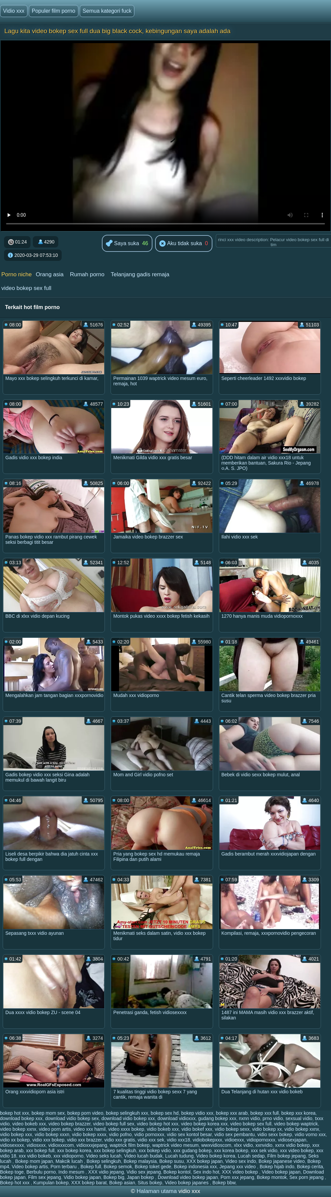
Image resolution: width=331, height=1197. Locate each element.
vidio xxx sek (151, 1139)
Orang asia (50, 274)
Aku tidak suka (180, 243)
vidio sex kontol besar (189, 1134)
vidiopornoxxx (261, 1139)
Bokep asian (122, 1182)
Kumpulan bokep (51, 1182)
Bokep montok (272, 1177)
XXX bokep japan (204, 1161)
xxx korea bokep (231, 1150)
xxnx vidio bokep (292, 1145)
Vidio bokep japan (82, 1177)
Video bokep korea (216, 1156)
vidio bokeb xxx (163, 1129)
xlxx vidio (243, 1145)
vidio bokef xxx (197, 1129)
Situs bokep (150, 1182)
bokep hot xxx (14, 1113)
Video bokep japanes (187, 1182)
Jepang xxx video (238, 1166)
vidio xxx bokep (48, 1139)
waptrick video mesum (175, 1145)
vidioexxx (234, 1139)
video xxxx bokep (126, 1129)
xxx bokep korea (74, 1150)
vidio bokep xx (267, 1129)
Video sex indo (240, 1161)
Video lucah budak (143, 1156)
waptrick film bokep (130, 1145)
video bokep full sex (113, 1123)
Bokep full (90, 1166)
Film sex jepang (44, 1177)
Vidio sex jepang (144, 1172)
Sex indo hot (206, 1172)
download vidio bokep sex (72, 1118)
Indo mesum (71, 1172)
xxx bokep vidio (155, 1150)
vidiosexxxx (12, 1145)
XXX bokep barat (89, 1182)
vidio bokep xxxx (89, 1134)
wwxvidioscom (216, 1145)
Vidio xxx (13, 11)
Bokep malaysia (140, 1161)
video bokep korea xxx (204, 1123)
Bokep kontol (177, 1172)
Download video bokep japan (188, 1177)
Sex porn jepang (307, 1177)
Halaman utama (157, 1191)
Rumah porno (87, 274)
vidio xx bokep (15, 1139)
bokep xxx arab (232, 1113)
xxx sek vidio (264, 1150)
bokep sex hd (165, 1113)
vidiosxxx (36, 1145)
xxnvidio (264, 1145)
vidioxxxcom (61, 1145)
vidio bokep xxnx (301, 1129)
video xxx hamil (89, 1129)
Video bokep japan (281, 1172)
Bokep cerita (310, 1166)
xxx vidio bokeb (35, 1156)
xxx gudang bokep (193, 1150)
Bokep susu (171, 1161)
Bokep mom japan (34, 1161)
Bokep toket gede (153, 1166)
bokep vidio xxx (197, 1113)
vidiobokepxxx (207, 1139)
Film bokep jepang (286, 1156)
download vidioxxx (176, 1118)
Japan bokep (141, 1177)
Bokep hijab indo (277, 1166)
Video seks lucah (104, 1156)
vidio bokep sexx (232, 1129)
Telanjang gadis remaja (140, 274)
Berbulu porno (41, 1172)
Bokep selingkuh (103, 1161)
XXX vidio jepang (106, 1172)
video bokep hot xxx (158, 1123)
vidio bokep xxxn (52, 1134)
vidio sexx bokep (274, 1134)
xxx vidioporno (69, 1156)
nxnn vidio (249, 1118)
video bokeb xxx (29, 1123)
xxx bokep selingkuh (115, 1150)
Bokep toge (12, 1172)
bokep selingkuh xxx (127, 1113)
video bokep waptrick (296, 1123)
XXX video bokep (240, 1172)
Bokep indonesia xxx (195, 1166)
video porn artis (55, 1129)
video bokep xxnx (18, 1129)
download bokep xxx (21, 1118)
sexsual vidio (298, 1118)
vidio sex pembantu (234, 1134)
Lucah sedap (251, 1156)
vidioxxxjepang (91, 1145)
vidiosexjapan (292, 1139)
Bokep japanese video (282, 1161)
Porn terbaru (64, 1166)
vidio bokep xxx (16, 1134)
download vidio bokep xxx (128, 1118)
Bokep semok (118, 1166)
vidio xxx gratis (119, 1139)
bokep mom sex (48, 1113)
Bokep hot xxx (15, 1182)
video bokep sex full (26, 288)
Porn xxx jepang (237, 1177)
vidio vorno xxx (310, 1134)
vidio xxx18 (178, 1139)
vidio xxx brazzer (84, 1139)
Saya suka (122, 243)
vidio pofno (120, 1134)
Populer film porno (53, 11)
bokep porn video (85, 1113)
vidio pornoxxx (149, 1134)
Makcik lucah (70, 1161)
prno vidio (273, 1118)
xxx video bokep (297, 1150)
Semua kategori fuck (107, 11)
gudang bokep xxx (217, 1118)
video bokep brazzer (69, 1123)
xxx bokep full (40, 1150)
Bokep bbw (224, 1182)
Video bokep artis (30, 1166)
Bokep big (114, 1177)
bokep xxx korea (298, 1113)
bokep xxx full (264, 1113)
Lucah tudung (179, 1156)
